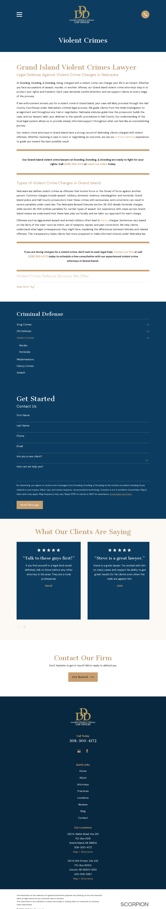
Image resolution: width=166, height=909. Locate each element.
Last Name (23, 425)
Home (83, 771)
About (83, 778)
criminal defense (125, 137)
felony (105, 220)
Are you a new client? (29, 456)
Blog (83, 811)
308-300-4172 (83, 741)
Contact (83, 818)
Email (20, 446)
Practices (83, 791)
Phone (20, 436)
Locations (83, 798)
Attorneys (83, 784)
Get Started (83, 677)
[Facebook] (87, 751)
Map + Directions (83, 852)
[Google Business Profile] (79, 751)
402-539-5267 (83, 874)
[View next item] (24, 627)
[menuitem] (81, 325)
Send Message (29, 505)
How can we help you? (30, 466)
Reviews (83, 804)
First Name (23, 415)
